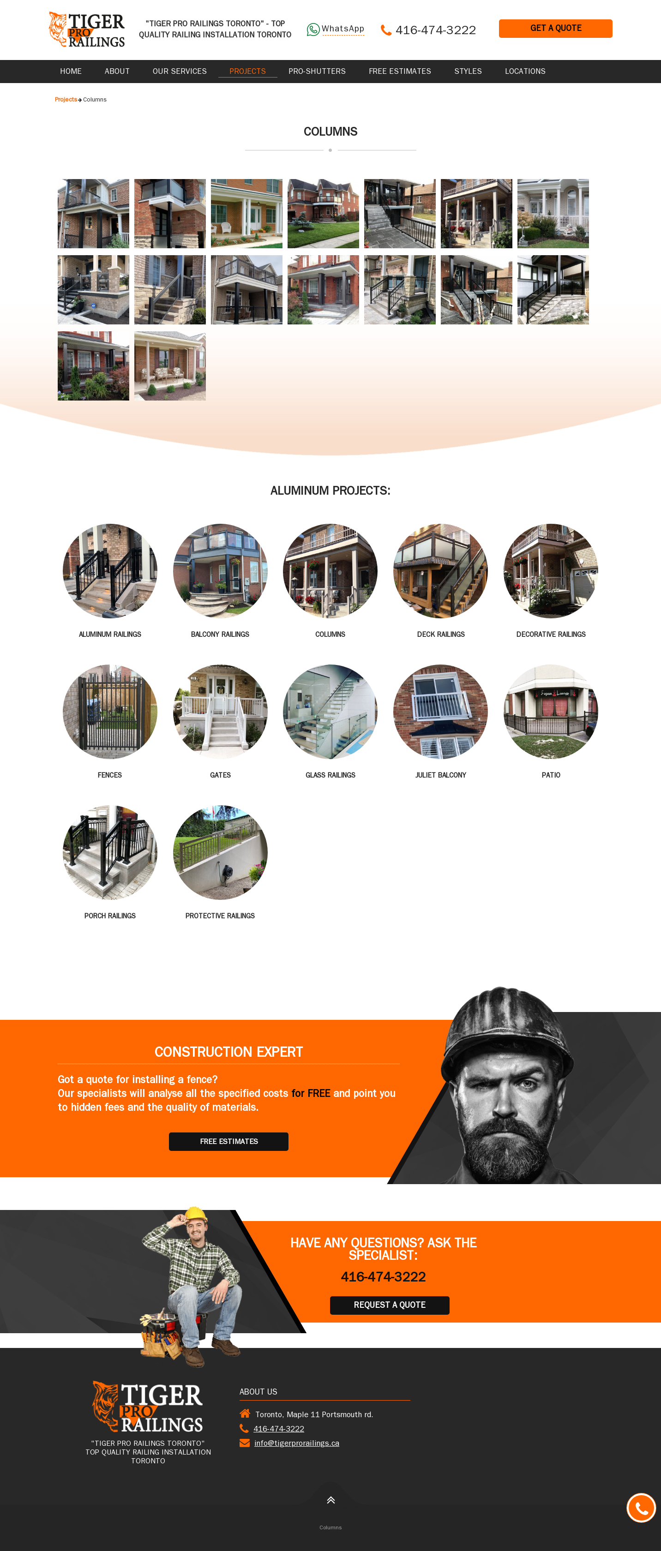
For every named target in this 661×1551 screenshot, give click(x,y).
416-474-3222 (436, 32)
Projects (248, 72)
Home (71, 72)
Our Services (180, 72)
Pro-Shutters (317, 72)
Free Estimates (400, 72)
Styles (468, 72)
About (117, 72)
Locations (525, 72)
